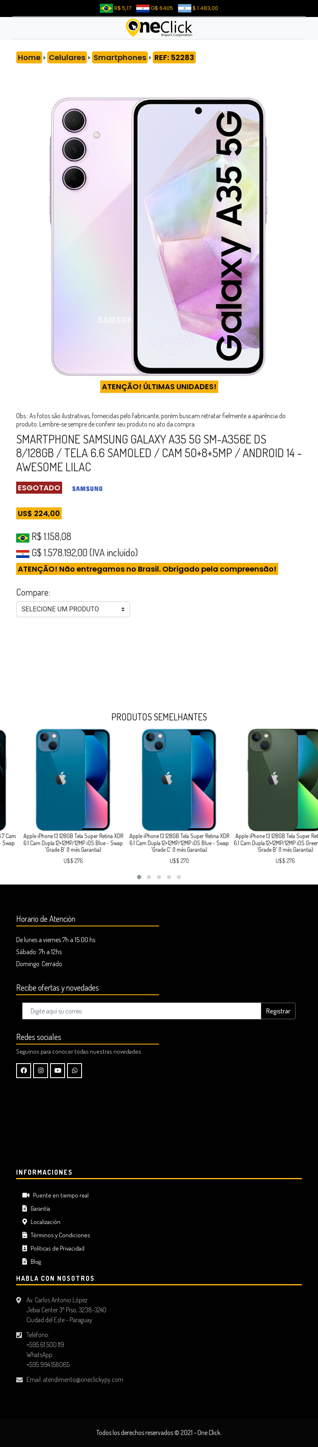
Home (29, 57)
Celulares (67, 57)
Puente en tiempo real (55, 1195)
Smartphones (120, 57)
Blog (31, 1261)
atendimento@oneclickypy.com (83, 1379)
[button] (139, 877)
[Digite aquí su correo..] (141, 1011)
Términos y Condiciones (56, 1235)
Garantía (36, 1208)
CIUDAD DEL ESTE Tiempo (159, 1131)
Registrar (278, 1011)
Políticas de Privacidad (53, 1248)
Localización (41, 1222)
